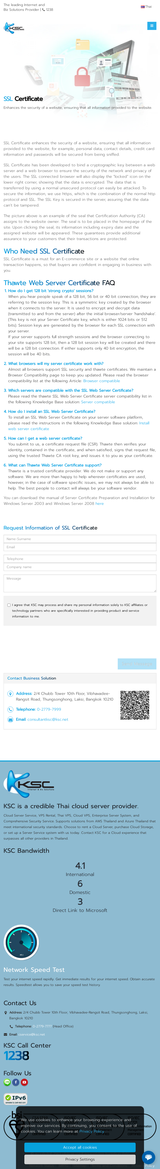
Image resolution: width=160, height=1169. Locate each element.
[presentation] (40, 643)
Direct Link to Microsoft (80, 910)
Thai (146, 6)
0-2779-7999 (49, 709)
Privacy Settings (80, 1159)
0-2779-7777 (42, 1026)
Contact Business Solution (31, 678)
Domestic (80, 892)
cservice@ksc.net (31, 1034)
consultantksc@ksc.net (47, 719)
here (100, 504)
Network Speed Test (34, 969)
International (80, 874)
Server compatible (98, 402)
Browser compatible (101, 381)
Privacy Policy (92, 1131)
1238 (16, 1055)
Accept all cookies (80, 1147)
